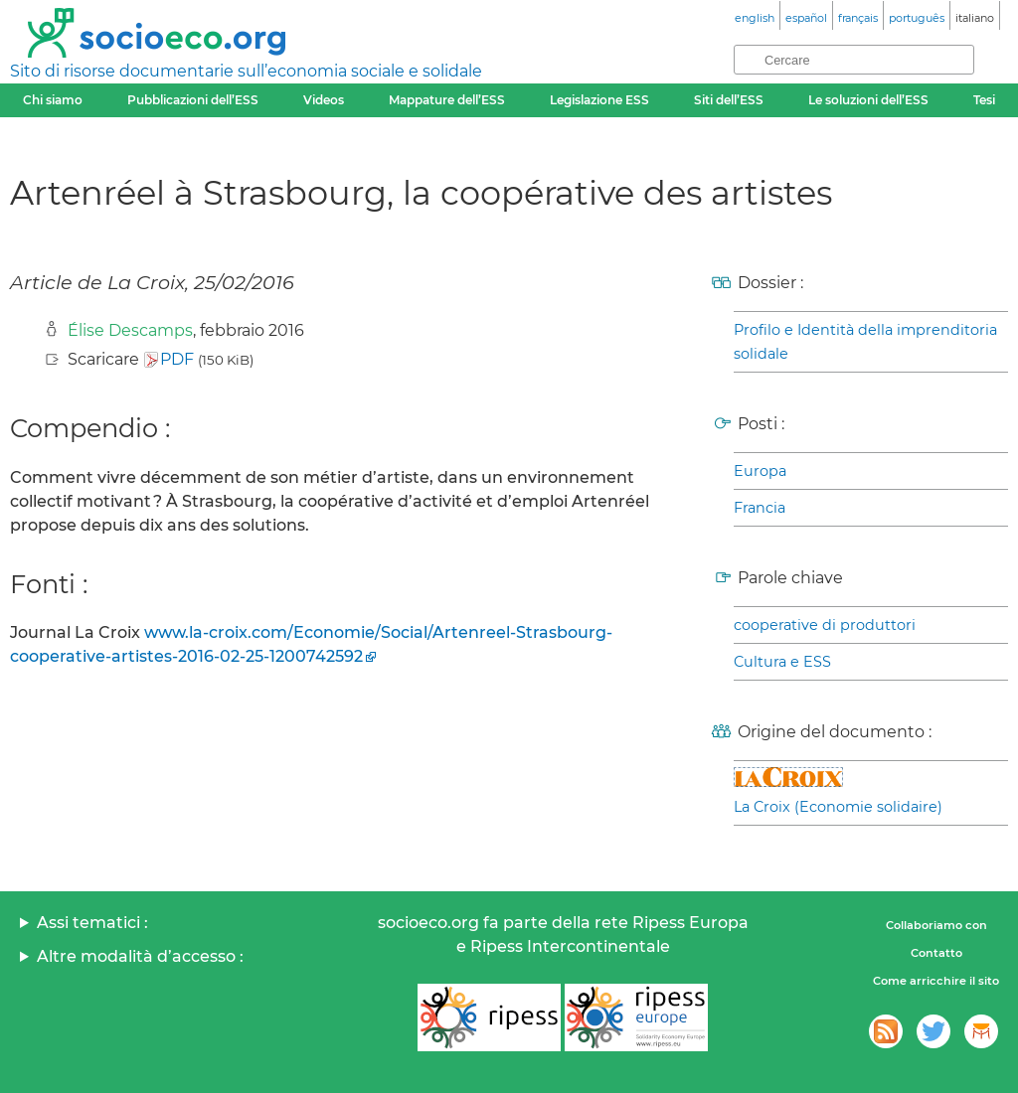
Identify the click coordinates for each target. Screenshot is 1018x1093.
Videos (323, 99)
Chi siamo (53, 99)
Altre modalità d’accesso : (140, 956)
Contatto (936, 953)
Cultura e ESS (782, 662)
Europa (760, 471)
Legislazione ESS (599, 99)
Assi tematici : (92, 922)
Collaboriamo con (936, 925)
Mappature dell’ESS (447, 99)
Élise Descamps (130, 330)
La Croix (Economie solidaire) (838, 807)
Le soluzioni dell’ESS (868, 99)
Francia (759, 508)
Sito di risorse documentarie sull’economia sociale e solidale (246, 71)
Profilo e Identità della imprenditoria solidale (865, 342)
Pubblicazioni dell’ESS (192, 99)
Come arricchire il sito (936, 981)
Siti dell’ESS (729, 99)
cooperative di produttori (825, 625)
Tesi (984, 99)
